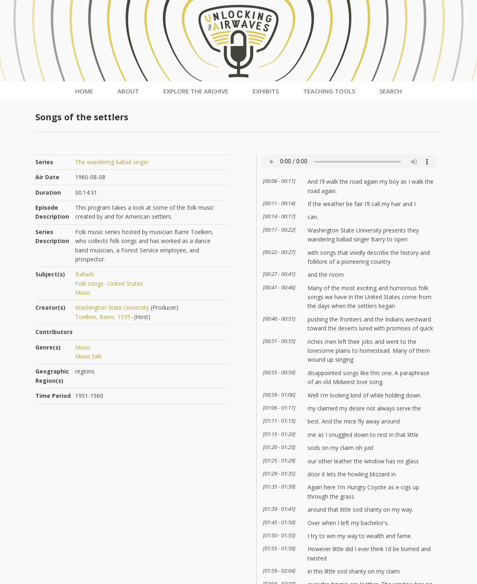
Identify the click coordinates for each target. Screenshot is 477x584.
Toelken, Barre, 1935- (103, 317)
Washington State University (112, 307)
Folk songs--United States (109, 283)
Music (83, 292)
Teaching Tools (329, 91)
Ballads (84, 274)
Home (84, 91)
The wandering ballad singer (112, 162)
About (128, 91)
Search (390, 91)
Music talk (88, 356)
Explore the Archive (195, 91)
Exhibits (266, 91)
